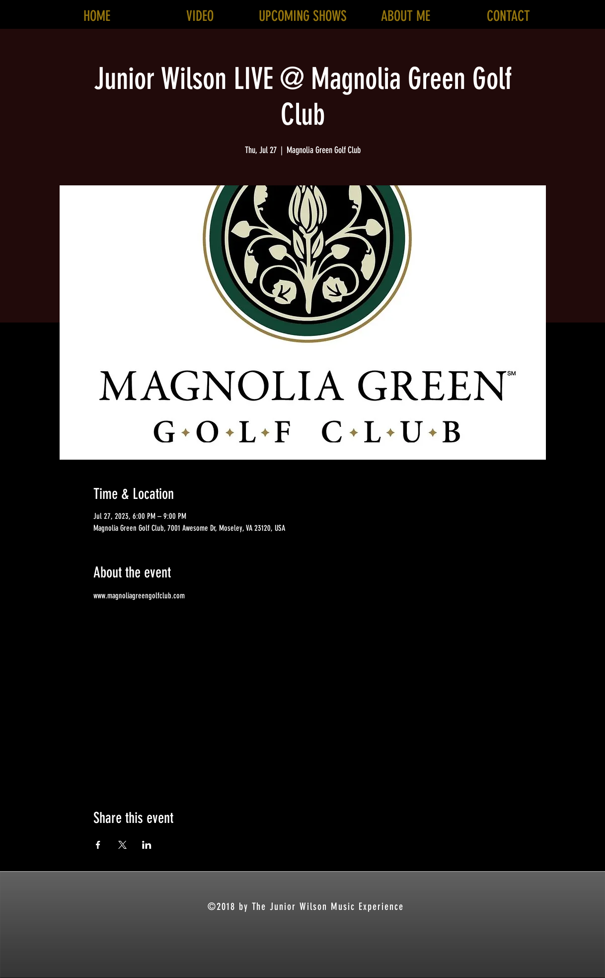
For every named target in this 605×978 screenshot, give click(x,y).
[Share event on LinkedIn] (146, 845)
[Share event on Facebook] (98, 845)
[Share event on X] (122, 845)
